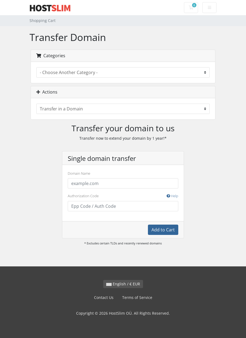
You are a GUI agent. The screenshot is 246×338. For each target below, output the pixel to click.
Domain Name (79, 173)
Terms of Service (137, 297)
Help (172, 195)
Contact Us (104, 297)
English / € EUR (123, 283)
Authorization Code (123, 196)
